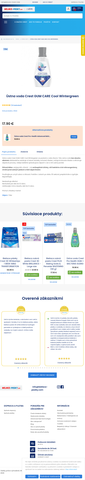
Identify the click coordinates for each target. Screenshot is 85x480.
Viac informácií (71, 469)
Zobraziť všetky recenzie (42, 375)
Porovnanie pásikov (38, 429)
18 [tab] (56, 368)
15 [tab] (49, 368)
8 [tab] (34, 368)
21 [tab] (62, 368)
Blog (32, 424)
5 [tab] (27, 368)
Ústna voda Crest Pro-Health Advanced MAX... (32, 136)
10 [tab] (38, 368)
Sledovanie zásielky (38, 416)
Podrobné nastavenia (50, 476)
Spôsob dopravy (10, 410)
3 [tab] (22, 368)
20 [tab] (60, 368)
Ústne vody (24, 39)
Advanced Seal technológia (41, 419)
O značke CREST (21, 22)
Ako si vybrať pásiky (38, 427)
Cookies (60, 424)
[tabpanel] (20, 338)
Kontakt (55, 22)
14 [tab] (47, 368)
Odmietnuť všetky (72, 476)
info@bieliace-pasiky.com (10, 2)
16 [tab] (51, 368)
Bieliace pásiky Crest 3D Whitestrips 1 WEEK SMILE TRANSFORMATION (10, 262)
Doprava (74, 2)
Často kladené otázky (38, 413)
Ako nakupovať (36, 421)
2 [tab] (20, 368)
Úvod (17, 39)
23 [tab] (67, 368)
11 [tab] (40, 368)
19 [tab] (58, 368)
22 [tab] (65, 368)
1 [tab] (18, 368)
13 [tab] (45, 368)
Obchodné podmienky (65, 413)
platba (81, 2)
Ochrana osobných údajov (66, 421)
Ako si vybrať (48, 2)
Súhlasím (32, 476)
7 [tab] (31, 368)
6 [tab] (29, 368)
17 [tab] (53, 368)
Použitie (47, 22)
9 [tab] (36, 368)
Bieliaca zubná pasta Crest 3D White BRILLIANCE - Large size (32, 262)
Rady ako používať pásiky (40, 432)
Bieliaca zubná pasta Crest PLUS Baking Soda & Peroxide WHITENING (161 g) (53, 263)
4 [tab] (25, 368)
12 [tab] (42, 368)
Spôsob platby (9, 413)
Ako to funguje (35, 22)
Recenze (35, 2)
